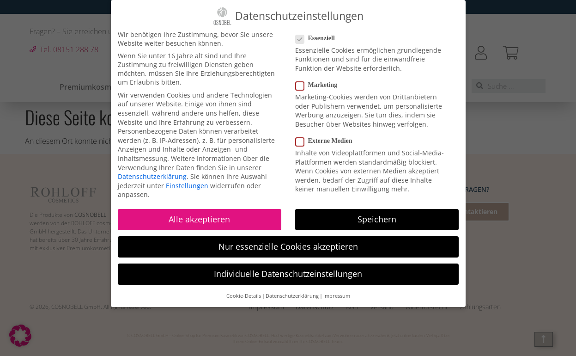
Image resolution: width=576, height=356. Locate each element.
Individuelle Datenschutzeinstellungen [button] (288, 273)
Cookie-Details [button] (243, 296)
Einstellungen (187, 185)
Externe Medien (326, 141)
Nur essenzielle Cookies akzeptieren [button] (288, 246)
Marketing (319, 85)
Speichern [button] (377, 219)
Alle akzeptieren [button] (199, 219)
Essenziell (318, 38)
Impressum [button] (336, 296)
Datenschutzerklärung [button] (292, 296)
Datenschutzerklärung (152, 176)
